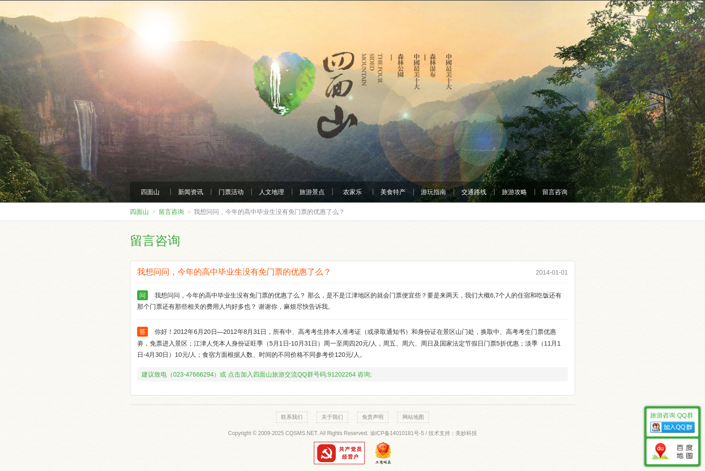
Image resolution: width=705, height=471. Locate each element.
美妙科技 (466, 433)
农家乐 (352, 192)
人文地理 (271, 192)
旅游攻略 (514, 192)
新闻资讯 (190, 192)
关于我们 (332, 417)
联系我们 (292, 417)
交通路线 (473, 192)
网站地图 (413, 417)
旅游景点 (312, 192)
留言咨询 (554, 192)
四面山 (150, 192)
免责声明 (373, 417)
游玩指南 (433, 192)
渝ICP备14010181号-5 (397, 433)
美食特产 (393, 192)
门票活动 (231, 192)
